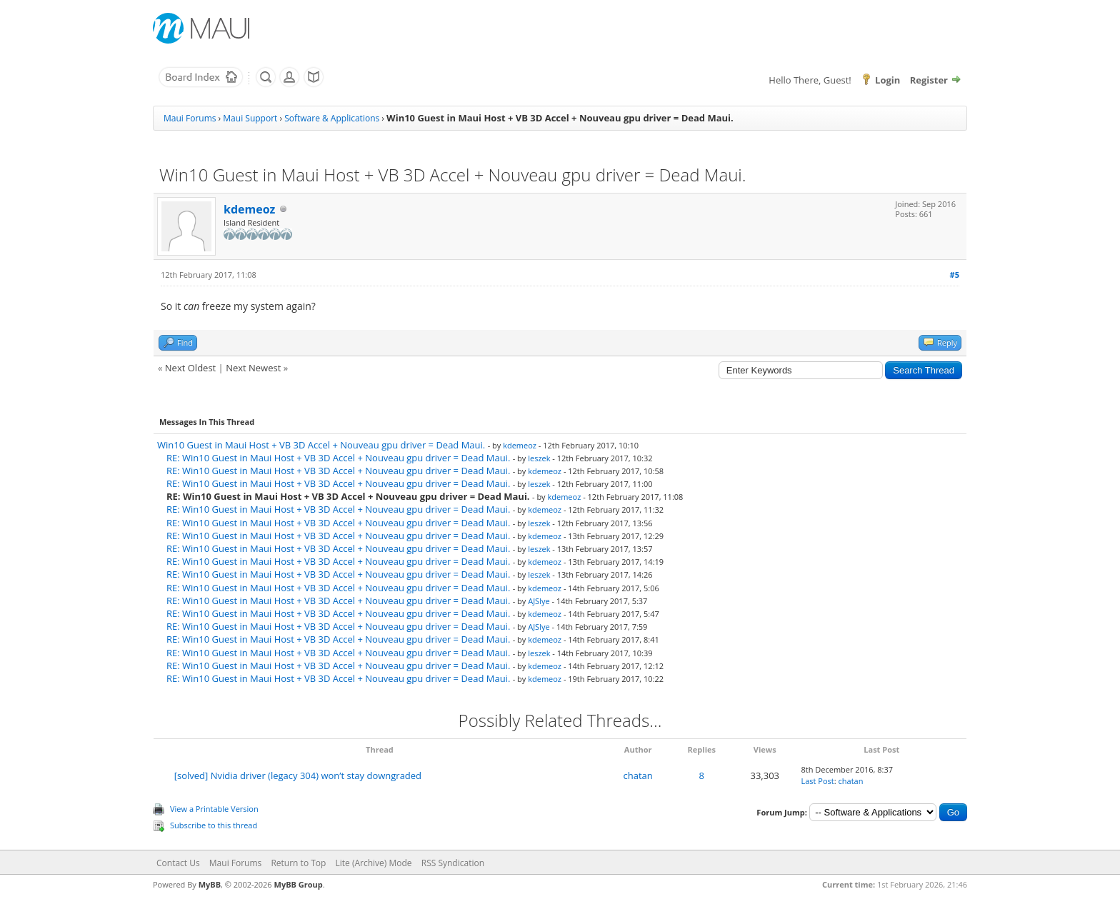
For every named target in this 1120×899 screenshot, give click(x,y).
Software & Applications (331, 118)
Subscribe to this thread (213, 825)
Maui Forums (190, 118)
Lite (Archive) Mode (374, 863)
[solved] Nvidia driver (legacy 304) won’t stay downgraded (297, 775)
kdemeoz (249, 209)
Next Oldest (190, 367)
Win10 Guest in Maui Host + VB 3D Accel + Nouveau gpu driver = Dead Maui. (321, 444)
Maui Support (250, 118)
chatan (638, 775)
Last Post (817, 780)
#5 (954, 274)
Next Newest (253, 367)
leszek (539, 458)
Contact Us (178, 863)
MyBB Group (298, 884)
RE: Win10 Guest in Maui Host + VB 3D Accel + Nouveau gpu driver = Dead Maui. (338, 457)
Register (929, 80)
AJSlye (538, 601)
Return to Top (298, 863)
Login (887, 80)
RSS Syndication (452, 863)
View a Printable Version (214, 808)
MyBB (210, 884)
